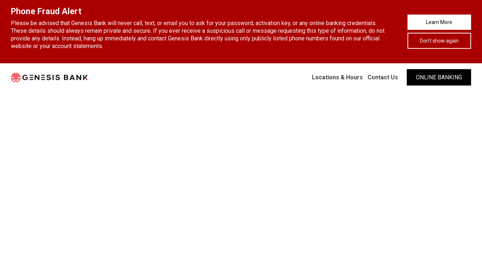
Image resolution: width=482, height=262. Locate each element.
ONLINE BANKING (439, 77)
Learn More (439, 22)
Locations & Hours (337, 77)
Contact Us (382, 77)
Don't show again (439, 41)
